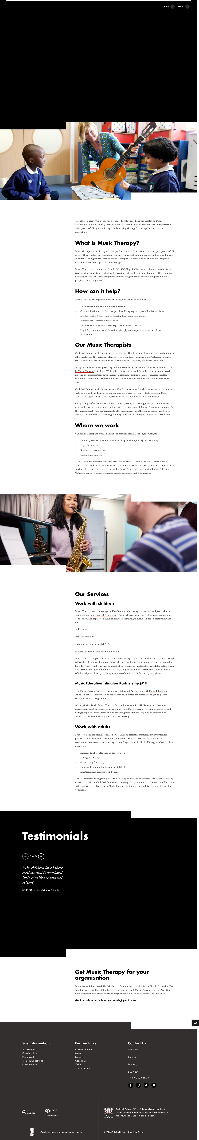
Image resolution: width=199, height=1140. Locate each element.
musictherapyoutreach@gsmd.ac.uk (132, 473)
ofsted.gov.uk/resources (103, 615)
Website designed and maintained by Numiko (61, 1132)
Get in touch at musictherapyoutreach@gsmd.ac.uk (105, 1000)
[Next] (41, 856)
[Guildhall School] (22, 6)
